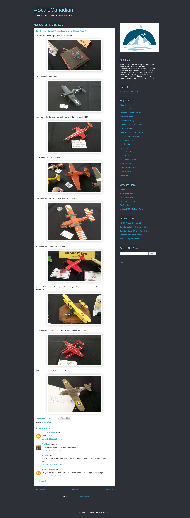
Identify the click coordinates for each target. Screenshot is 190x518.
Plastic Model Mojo (127, 197)
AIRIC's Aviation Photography (131, 223)
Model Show (46, 422)
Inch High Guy (125, 144)
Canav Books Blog (127, 121)
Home (75, 490)
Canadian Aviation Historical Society (133, 227)
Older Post (108, 490)
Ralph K (45, 456)
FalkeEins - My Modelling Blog (131, 132)
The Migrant (47, 444)
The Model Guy (125, 205)
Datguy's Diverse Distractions (131, 124)
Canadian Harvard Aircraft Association (134, 231)
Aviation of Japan (126, 117)
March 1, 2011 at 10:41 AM (52, 439)
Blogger (108, 513)
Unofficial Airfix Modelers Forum (132, 209)
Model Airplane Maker (128, 160)
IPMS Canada (125, 189)
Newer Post (41, 490)
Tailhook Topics (125, 171)
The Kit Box (124, 175)
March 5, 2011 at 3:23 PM (51, 450)
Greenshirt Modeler (127, 140)
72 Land (123, 105)
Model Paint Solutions (128, 193)
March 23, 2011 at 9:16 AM (52, 464)
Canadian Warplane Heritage (131, 235)
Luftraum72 (124, 148)
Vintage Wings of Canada (129, 239)
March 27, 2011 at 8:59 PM (52, 476)
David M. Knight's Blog (128, 128)
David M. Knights (49, 432)
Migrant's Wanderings (128, 156)
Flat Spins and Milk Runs (129, 136)
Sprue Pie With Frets (128, 168)
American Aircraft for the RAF (131, 113)
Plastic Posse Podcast (128, 201)
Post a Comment (45, 481)
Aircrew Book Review (128, 109)
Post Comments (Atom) (80, 497)
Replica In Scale (126, 164)
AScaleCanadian (53, 10)
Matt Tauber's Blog (127, 152)
